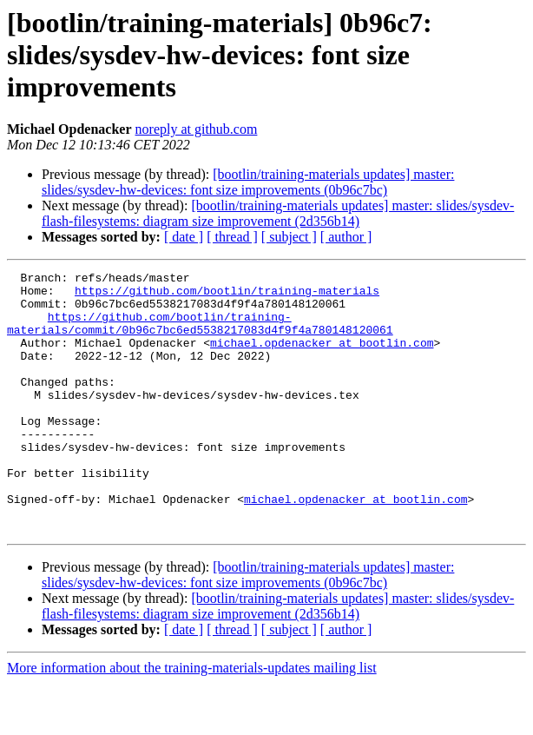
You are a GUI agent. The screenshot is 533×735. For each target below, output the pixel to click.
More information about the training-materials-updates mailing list (192, 719)
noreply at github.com (196, 129)
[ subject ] (289, 236)
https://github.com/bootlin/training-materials (227, 295)
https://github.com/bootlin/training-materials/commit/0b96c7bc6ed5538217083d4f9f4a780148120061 (200, 334)
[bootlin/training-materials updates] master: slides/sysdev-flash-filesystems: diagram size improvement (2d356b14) (278, 213)
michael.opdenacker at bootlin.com (321, 358)
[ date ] (183, 236)
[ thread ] (232, 236)
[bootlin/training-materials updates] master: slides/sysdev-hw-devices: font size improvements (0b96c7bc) (248, 182)
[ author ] (346, 236)
